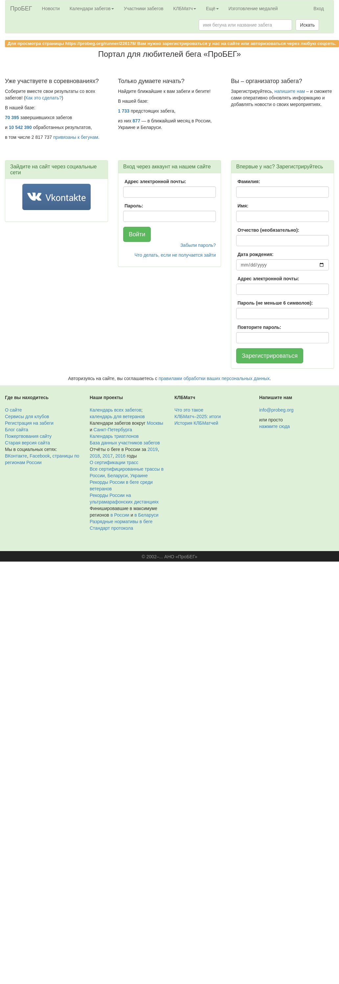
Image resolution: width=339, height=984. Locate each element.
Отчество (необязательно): (268, 230)
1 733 (123, 111)
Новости (51, 8)
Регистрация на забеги (29, 423)
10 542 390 (20, 127)
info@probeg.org (276, 410)
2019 (152, 449)
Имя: (242, 205)
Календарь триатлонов (114, 436)
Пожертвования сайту (28, 436)
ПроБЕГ (21, 8)
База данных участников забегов (125, 442)
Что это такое (188, 410)
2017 (107, 456)
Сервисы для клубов (27, 416)
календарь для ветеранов (117, 416)
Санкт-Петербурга (113, 429)
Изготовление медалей (253, 8)
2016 (120, 456)
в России (119, 515)
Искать (307, 25)
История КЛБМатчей (196, 423)
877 (136, 120)
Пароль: (133, 205)
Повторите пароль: (259, 327)
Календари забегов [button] (92, 8)
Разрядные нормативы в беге (121, 521)
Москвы (155, 423)
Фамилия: (248, 181)
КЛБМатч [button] (184, 8)
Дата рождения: (255, 254)
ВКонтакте (16, 456)
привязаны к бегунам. (76, 137)
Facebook (40, 456)
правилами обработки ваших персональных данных (214, 378)
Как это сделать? (43, 97)
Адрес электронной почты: (155, 181)
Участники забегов (144, 8)
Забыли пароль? (198, 245)
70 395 (12, 117)
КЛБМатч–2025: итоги (197, 416)
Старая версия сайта (27, 442)
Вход (318, 8)
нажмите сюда (274, 426)
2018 (95, 456)
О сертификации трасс (114, 462)
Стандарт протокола (111, 528)
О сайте (13, 410)
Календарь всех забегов (115, 410)
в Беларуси (146, 515)
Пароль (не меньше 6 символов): (275, 303)
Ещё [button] (212, 8)
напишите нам (289, 91)
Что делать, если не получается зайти (175, 255)
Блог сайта (16, 429)
